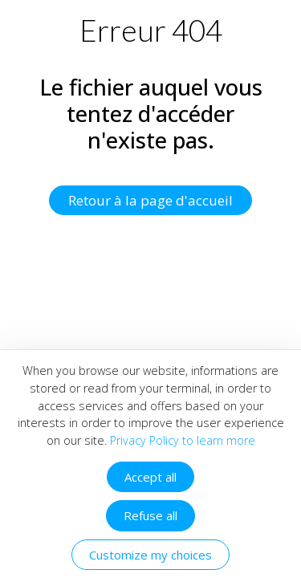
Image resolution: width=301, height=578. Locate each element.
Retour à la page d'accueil (150, 200)
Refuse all (150, 515)
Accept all (150, 477)
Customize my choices (150, 555)
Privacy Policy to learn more (181, 440)
